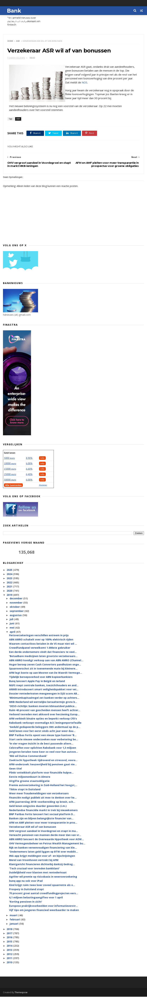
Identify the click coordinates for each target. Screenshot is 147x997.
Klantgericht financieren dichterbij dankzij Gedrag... (42, 864)
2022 (10, 582)
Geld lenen (9, 453)
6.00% (29, 463)
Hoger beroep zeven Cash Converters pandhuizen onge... (45, 664)
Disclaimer (43, 485)
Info (42, 458)
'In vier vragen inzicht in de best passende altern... (41, 744)
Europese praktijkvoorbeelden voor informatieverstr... (43, 906)
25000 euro (10, 474)
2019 (10, 595)
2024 (10, 574)
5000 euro (9, 458)
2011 (10, 958)
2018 (10, 929)
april (13, 632)
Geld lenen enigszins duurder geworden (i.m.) (38, 806)
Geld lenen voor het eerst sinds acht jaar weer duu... (42, 731)
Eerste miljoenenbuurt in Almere (29, 777)
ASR (18, 41)
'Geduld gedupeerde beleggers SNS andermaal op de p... (44, 727)
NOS (84, 82)
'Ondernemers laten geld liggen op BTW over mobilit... (43, 852)
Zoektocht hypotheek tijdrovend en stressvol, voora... (43, 760)
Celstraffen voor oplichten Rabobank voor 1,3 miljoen (42, 748)
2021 (10, 586)
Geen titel (15, 768)
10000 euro (10, 463)
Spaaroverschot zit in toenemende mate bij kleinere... (43, 668)
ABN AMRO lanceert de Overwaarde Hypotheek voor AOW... (46, 839)
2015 (10, 941)
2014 (10, 946)
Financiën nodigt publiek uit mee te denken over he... (43, 798)
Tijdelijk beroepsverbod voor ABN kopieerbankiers (41, 677)
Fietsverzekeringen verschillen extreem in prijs (39, 635)
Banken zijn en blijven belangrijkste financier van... (41, 818)
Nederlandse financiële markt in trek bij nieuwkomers (43, 810)
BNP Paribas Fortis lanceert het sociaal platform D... (42, 814)
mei (12, 628)
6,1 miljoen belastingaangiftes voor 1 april (36, 897)
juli (12, 619)
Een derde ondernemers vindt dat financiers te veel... (43, 652)
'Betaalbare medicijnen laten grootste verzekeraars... (43, 656)
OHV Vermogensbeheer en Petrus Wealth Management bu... (47, 843)
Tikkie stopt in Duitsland (24, 789)
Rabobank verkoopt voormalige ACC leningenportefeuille (45, 723)
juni (12, 623)
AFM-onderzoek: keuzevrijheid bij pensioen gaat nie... (43, 764)
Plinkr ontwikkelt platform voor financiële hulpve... (41, 773)
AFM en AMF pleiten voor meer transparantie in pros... (43, 823)
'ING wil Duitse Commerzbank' (28, 756)
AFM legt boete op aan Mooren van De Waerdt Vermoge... (45, 673)
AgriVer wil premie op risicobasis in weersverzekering (43, 877)
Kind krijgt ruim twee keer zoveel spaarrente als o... (42, 885)
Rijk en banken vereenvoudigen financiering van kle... (43, 848)
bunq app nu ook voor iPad (26, 881)
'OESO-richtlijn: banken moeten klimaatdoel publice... (43, 706)
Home (10, 41)
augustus (16, 615)
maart (14, 915)
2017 (10, 933)
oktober (15, 607)
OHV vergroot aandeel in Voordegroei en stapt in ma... (43, 831)
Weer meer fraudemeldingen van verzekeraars (39, 793)
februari (15, 919)
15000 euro (10, 469)
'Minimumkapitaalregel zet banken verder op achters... (44, 698)
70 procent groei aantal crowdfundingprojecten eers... (43, 893)
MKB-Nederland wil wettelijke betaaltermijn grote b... (43, 702)
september (17, 611)
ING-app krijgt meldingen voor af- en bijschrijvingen (42, 856)
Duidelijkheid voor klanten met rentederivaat (38, 872)
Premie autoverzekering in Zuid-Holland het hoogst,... (43, 785)
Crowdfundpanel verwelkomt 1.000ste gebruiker (39, 648)
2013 (10, 950)
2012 (10, 954)
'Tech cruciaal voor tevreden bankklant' (34, 868)
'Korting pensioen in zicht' (25, 902)
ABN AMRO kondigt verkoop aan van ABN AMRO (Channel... (46, 660)
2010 (10, 962)
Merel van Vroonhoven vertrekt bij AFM (33, 860)
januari (14, 924)
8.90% (29, 458)
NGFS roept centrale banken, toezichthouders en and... (43, 685)
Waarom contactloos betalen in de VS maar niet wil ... (43, 643)
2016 (10, 937)
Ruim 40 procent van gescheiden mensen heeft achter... (44, 710)
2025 (10, 570)
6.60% (29, 469)
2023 (10, 578)
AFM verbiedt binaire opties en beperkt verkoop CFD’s (43, 719)
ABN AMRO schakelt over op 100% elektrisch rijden (41, 639)
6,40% (29, 474)
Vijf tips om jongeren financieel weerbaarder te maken (44, 910)
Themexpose (21, 992)
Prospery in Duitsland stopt (26, 889)
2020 (10, 591)
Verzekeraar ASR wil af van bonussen (32, 827)
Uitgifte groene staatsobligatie (29, 781)
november (16, 603)
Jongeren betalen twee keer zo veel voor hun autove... (43, 752)
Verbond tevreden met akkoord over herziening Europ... (44, 714)
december (16, 598)
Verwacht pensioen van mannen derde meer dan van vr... (45, 835)
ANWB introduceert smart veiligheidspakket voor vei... (43, 689)
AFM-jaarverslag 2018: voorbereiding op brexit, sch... (42, 802)
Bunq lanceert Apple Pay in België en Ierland (37, 681)
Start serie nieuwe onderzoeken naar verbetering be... (43, 739)
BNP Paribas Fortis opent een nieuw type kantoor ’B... (42, 735)
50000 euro (10, 480)
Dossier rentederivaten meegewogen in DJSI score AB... (44, 694)
